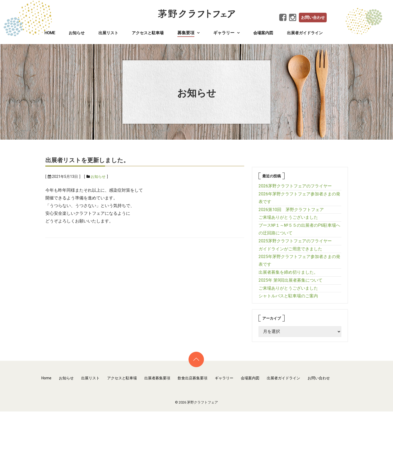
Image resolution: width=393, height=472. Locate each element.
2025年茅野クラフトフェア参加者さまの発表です (299, 260)
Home (50, 33)
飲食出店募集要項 (192, 378)
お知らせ (77, 33)
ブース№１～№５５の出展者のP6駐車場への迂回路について (299, 229)
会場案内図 (263, 33)
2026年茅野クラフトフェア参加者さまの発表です (299, 197)
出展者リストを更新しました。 (87, 160)
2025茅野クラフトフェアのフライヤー (295, 240)
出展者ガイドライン (305, 33)
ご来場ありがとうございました (288, 217)
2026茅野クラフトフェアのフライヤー (295, 185)
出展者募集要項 (157, 378)
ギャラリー (224, 378)
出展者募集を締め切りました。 (288, 272)
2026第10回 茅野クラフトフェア (291, 209)
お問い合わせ (313, 17)
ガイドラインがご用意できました (290, 248)
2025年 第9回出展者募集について (290, 280)
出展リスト (108, 33)
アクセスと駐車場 (148, 33)
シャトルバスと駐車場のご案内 (288, 295)
